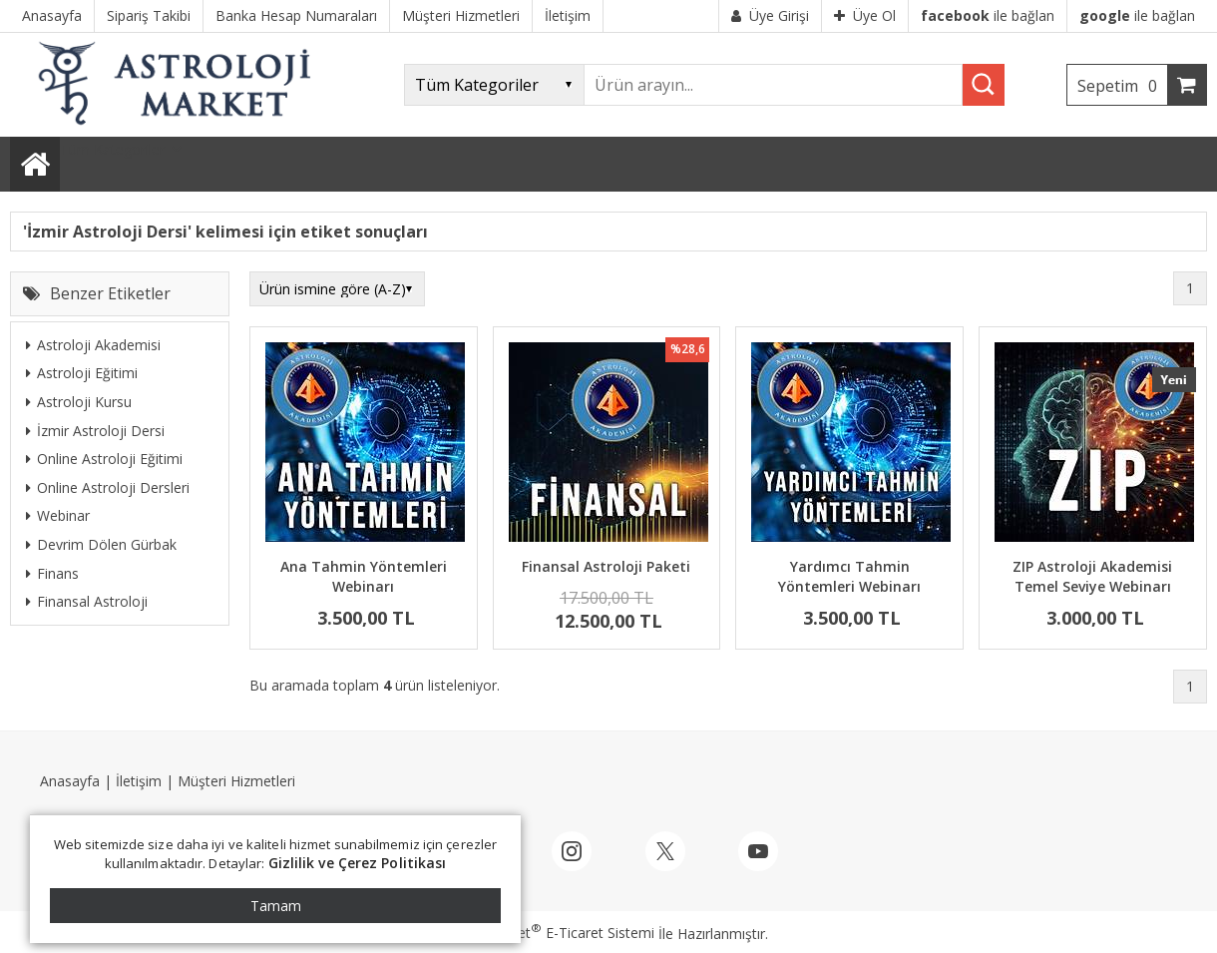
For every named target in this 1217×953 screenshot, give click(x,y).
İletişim (139, 780)
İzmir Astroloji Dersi (95, 430)
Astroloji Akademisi (93, 344)
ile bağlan (987, 15)
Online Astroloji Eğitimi (104, 458)
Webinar (58, 515)
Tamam (275, 905)
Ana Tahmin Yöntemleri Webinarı (363, 576)
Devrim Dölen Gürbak (101, 544)
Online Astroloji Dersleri (108, 487)
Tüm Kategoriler (112, 149)
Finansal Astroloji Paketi (606, 566)
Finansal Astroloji (87, 601)
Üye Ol (865, 15)
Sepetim (1122, 86)
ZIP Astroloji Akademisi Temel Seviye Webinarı (1092, 576)
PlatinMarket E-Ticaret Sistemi (551, 932)
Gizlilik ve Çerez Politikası (357, 862)
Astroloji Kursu (79, 401)
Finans (52, 573)
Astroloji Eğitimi (82, 372)
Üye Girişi (770, 15)
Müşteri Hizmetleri (236, 780)
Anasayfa (70, 780)
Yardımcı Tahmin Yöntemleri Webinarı (849, 576)
